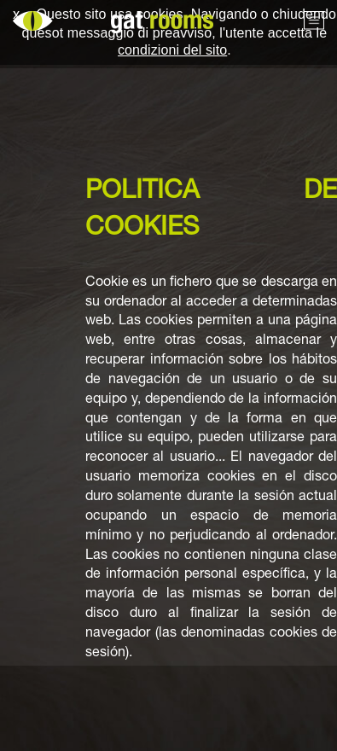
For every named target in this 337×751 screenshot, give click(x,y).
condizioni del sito (172, 50)
